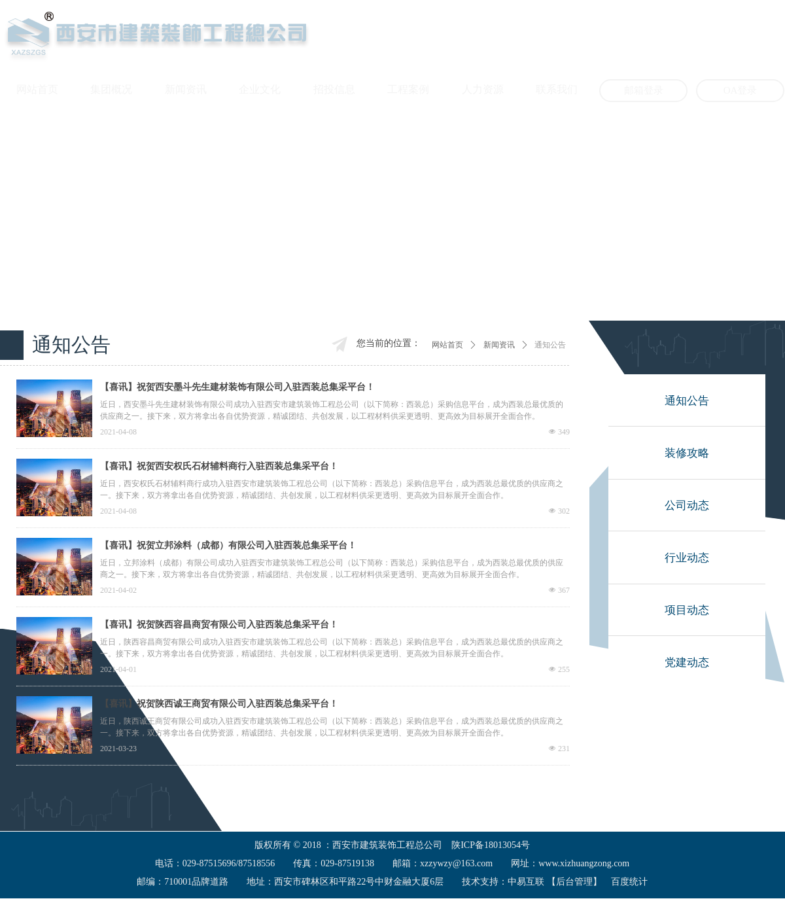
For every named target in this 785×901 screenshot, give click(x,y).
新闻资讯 (499, 344)
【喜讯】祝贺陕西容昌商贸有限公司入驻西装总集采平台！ (219, 624)
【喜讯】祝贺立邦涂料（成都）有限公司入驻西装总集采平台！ (228, 545)
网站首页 (447, 344)
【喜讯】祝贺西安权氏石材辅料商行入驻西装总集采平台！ (219, 466)
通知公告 (550, 344)
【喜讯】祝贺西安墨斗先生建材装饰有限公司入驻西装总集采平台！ (237, 387)
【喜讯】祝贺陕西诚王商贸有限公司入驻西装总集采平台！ (219, 704)
